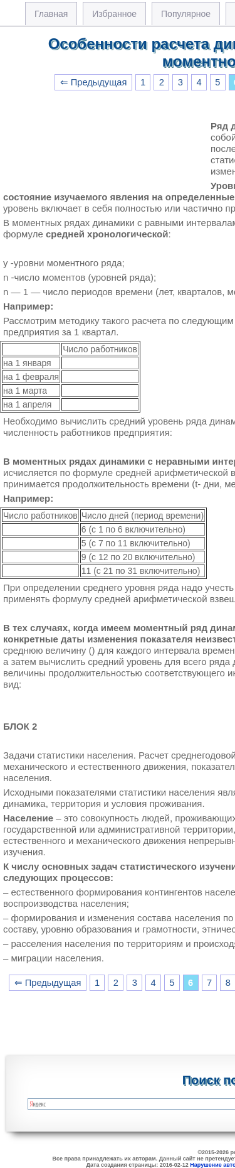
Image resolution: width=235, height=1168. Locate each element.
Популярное (186, 14)
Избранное (114, 14)
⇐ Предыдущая (93, 82)
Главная (51, 14)
